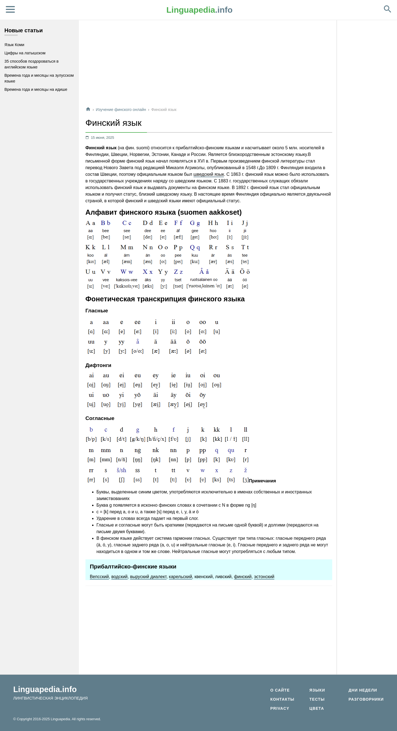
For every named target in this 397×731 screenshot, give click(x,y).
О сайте (279, 690)
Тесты (317, 699)
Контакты (282, 699)
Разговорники (366, 699)
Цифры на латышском (24, 53)
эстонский (264, 576)
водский (119, 576)
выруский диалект (148, 576)
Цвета (316, 708)
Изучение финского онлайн (121, 109)
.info (200, 9)
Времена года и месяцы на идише (35, 89)
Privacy (279, 708)
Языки (317, 690)
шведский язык (209, 174)
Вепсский (99, 576)
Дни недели (362, 690)
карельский (180, 576)
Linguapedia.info (45, 689)
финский (243, 576)
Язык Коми (14, 44)
